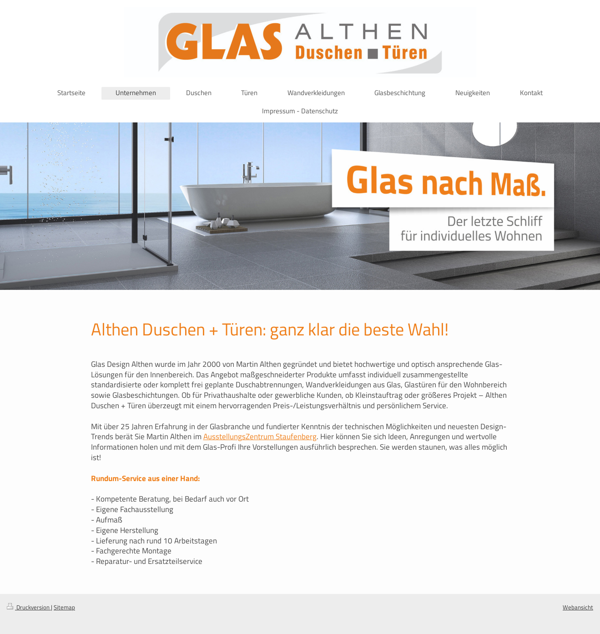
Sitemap (64, 607)
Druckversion (29, 607)
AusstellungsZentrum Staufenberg (260, 436)
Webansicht (578, 607)
